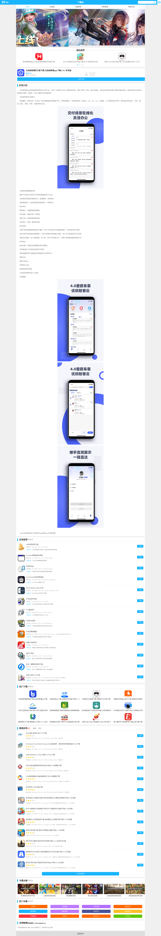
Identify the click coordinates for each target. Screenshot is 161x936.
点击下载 (81, 79)
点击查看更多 (80, 873)
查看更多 (30, 539)
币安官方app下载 (47, 927)
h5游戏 (52, 7)
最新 (34, 728)
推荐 (28, 728)
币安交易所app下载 (24, 927)
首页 (27, 7)
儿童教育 (78, 7)
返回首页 (80, 934)
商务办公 (131, 7)
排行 (40, 728)
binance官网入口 (36, 927)
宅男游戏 (105, 7)
